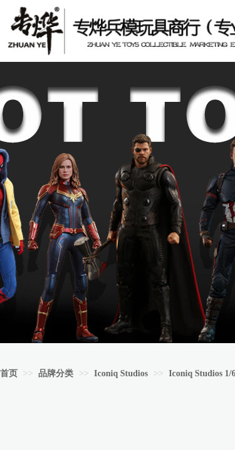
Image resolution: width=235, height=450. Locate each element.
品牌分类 (55, 373)
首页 (9, 373)
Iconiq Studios (121, 373)
